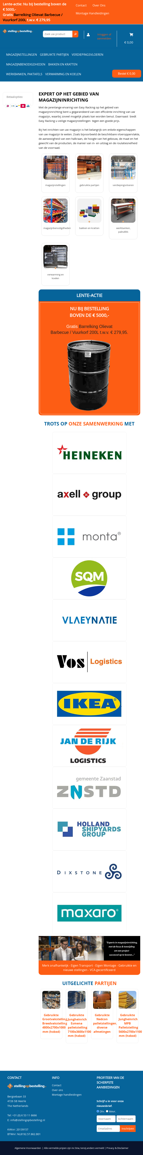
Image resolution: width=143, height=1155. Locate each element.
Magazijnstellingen (21, 55)
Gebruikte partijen (54, 55)
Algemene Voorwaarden (28, 1148)
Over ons (99, 5)
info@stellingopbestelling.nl (27, 1120)
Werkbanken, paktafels (24, 74)
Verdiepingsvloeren (87, 55)
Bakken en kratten (62, 64)
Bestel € (126, 73)
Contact (81, 5)
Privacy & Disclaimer (117, 1148)
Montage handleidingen (92, 13)
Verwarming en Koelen (63, 74)
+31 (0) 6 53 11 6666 (24, 1115)
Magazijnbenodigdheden (25, 64)
